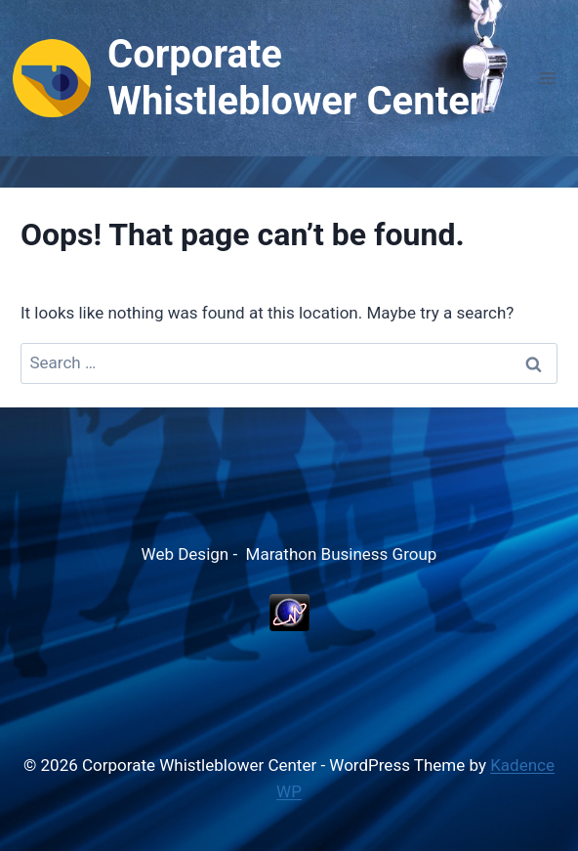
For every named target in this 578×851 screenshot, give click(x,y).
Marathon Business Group (341, 554)
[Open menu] (547, 78)
